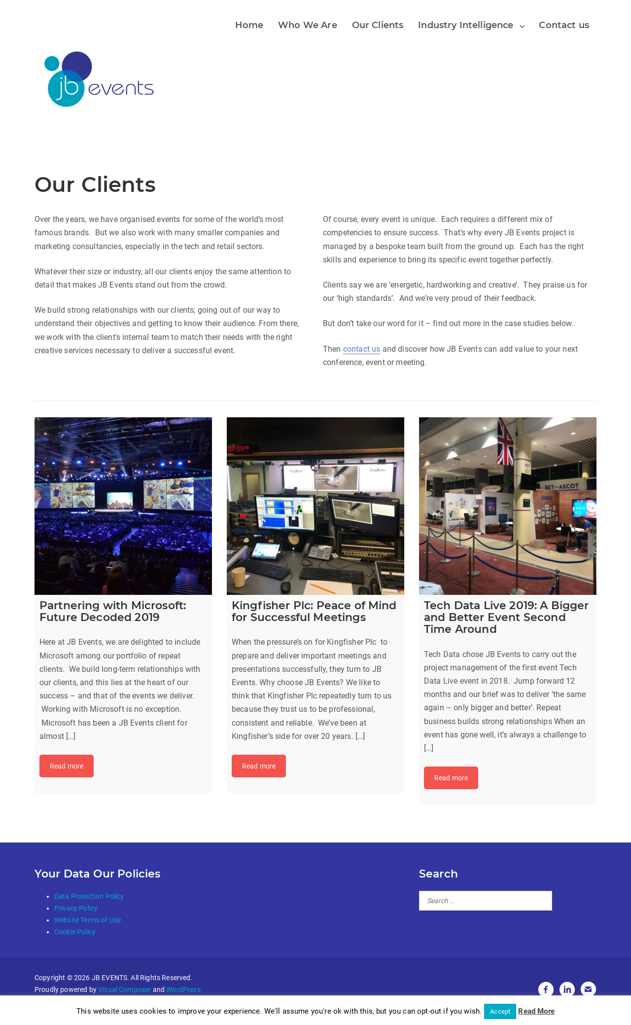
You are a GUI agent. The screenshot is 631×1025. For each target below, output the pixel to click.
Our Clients (378, 25)
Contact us (564, 25)
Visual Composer (124, 989)
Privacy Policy (76, 908)
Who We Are (307, 25)
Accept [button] (500, 1011)
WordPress (183, 989)
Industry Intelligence (465, 25)
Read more (66, 766)
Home (249, 25)
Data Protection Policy (89, 896)
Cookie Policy (75, 932)
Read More (536, 1011)
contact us (362, 349)
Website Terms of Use (87, 920)
